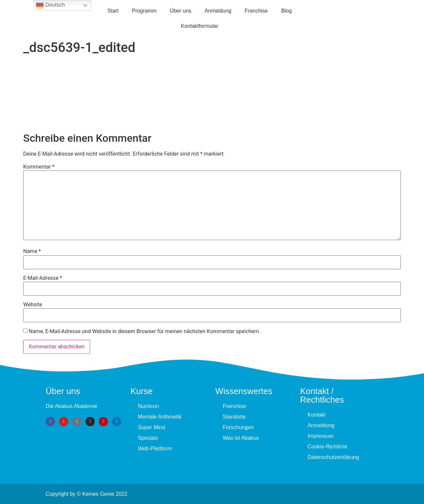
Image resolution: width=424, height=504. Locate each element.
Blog (286, 11)
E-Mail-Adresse (42, 278)
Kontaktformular (199, 26)
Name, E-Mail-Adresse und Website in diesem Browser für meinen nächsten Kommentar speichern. (144, 331)
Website (32, 304)
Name (32, 251)
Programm (144, 11)
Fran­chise (256, 11)
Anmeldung (218, 11)
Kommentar (39, 167)
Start (113, 11)
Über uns (180, 11)
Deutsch (50, 5)
